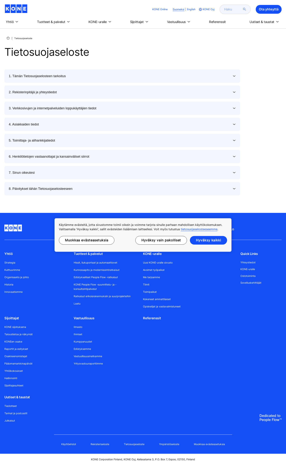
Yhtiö (8, 254)
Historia (8, 284)
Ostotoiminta (248, 275)
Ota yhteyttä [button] (269, 9)
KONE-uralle (152, 254)
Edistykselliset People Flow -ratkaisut (96, 277)
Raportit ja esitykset (16, 348)
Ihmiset (78, 334)
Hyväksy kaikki (208, 240)
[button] (13, 22)
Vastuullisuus (84, 318)
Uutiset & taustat (17, 397)
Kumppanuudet (83, 341)
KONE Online (160, 9)
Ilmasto (78, 326)
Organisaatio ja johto (16, 277)
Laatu (77, 303)
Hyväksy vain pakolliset (161, 240)
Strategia (9, 262)
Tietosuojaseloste (134, 444)
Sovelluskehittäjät (250, 282)
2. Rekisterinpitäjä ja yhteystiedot (33, 92)
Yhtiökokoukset (13, 370)
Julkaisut (9, 420)
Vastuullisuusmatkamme (88, 356)
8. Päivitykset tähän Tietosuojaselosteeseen (40, 189)
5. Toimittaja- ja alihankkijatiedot (32, 140)
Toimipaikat (150, 291)
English (191, 9)
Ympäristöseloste (169, 444)
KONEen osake (13, 341)
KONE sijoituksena (15, 326)
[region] (143, 235)
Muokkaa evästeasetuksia (209, 444)
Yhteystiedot (248, 262)
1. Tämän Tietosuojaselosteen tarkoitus (37, 76)
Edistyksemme (82, 348)
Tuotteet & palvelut (88, 254)
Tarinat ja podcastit (15, 413)
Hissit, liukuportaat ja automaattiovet (95, 262)
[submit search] (244, 9)
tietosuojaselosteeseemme (199, 229)
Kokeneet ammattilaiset (157, 299)
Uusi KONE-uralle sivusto (158, 262)
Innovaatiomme (13, 291)
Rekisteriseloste (100, 444)
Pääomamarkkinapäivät (18, 363)
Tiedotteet (10, 405)
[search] (232, 9)
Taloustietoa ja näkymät (18, 334)
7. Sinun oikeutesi (22, 172)
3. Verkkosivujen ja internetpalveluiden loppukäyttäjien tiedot (52, 108)
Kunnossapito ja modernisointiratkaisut (96, 269)
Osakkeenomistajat (15, 356)
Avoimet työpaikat (154, 269)
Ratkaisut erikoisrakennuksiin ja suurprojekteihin (102, 296)
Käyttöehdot (68, 444)
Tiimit (146, 284)
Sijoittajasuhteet (13, 385)
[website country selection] (206, 9)
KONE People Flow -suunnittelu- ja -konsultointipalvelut (95, 286)
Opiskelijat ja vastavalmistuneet (162, 306)
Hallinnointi (10, 378)
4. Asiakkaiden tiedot (24, 124)
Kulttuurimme (12, 269)
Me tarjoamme (151, 277)
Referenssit (152, 318)
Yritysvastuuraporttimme (88, 363)
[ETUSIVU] (8, 38)
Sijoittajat (11, 318)
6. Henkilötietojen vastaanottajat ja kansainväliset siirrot (49, 156)
